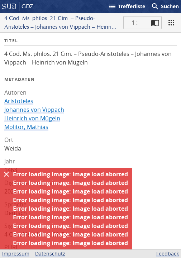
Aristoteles (18, 101)
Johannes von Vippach (34, 110)
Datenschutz (50, 253)
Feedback (167, 253)
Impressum (15, 253)
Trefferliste (126, 6)
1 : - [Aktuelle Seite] (136, 23)
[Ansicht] (171, 22)
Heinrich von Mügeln (32, 118)
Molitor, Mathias (26, 127)
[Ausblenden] (6, 174)
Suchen (165, 6)
